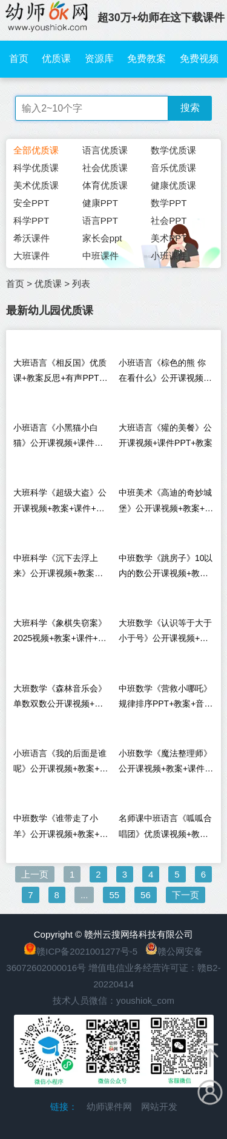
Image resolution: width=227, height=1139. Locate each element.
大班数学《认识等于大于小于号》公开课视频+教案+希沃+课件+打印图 (165, 633)
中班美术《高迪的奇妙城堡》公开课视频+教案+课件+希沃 (166, 503)
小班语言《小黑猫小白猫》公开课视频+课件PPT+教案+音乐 (55, 438)
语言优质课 (105, 150)
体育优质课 (105, 185)
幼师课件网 (109, 1106)
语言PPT (100, 220)
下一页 (185, 895)
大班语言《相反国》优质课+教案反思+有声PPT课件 (60, 373)
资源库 (99, 58)
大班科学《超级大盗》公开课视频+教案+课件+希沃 (60, 503)
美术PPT (168, 238)
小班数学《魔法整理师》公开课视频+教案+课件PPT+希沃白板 (165, 763)
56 (145, 895)
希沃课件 (31, 238)
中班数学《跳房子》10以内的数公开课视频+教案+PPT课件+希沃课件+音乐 (166, 568)
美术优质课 (36, 185)
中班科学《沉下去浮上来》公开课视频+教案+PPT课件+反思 (55, 568)
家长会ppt (102, 238)
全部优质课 (36, 150)
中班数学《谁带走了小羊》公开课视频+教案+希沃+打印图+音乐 (60, 828)
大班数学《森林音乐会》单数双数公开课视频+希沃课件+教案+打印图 (60, 699)
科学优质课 (36, 168)
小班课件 (169, 255)
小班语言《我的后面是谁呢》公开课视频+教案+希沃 (60, 763)
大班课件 (31, 255)
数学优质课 (173, 150)
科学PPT (31, 220)
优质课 (56, 58)
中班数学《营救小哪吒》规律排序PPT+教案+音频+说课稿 (166, 699)
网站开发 (159, 1106)
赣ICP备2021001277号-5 (86, 951)
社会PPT (168, 220)
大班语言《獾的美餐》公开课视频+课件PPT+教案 (166, 435)
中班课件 (100, 255)
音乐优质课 (173, 168)
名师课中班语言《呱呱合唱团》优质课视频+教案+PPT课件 (165, 828)
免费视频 (199, 58)
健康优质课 (173, 185)
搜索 (190, 107)
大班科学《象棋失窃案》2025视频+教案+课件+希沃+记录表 (60, 633)
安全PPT (31, 203)
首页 (18, 58)
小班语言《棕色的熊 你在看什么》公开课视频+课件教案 (162, 373)
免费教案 (146, 58)
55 (114, 895)
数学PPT (168, 203)
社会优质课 (105, 168)
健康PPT (100, 203)
